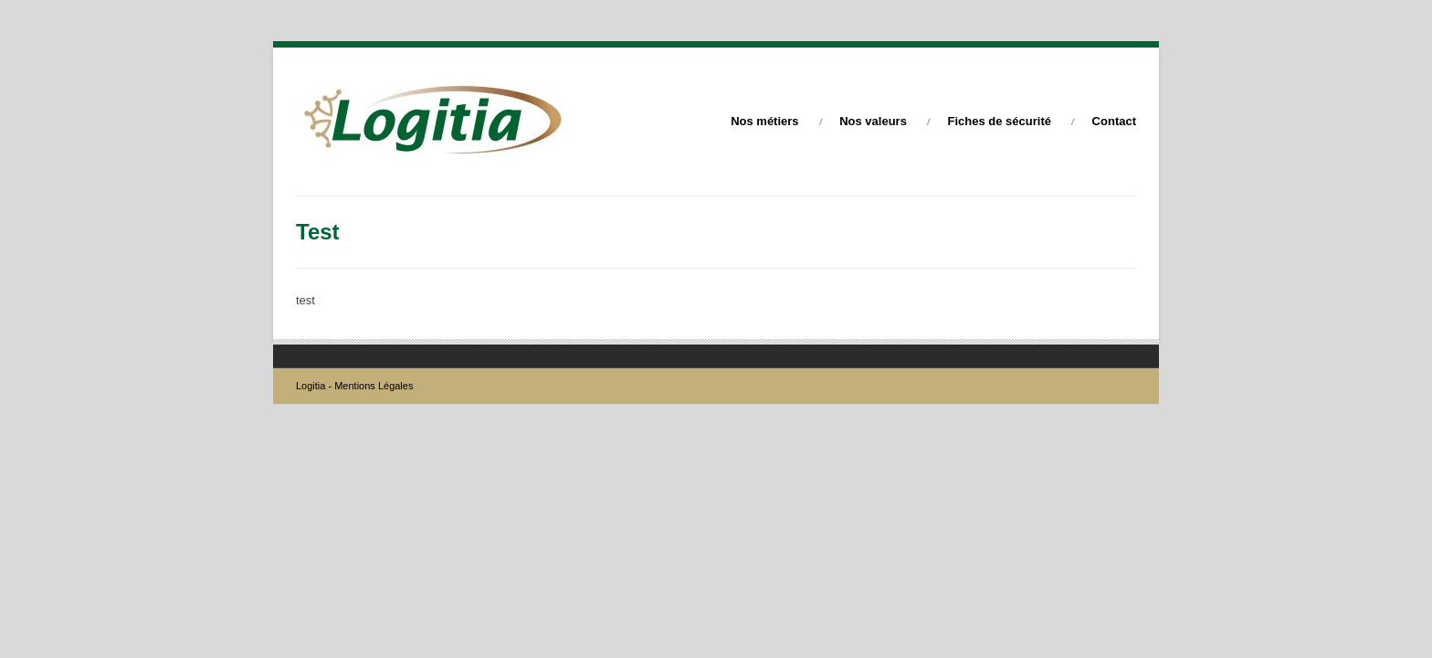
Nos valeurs (873, 121)
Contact (1114, 121)
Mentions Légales (373, 385)
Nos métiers (764, 121)
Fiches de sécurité (999, 121)
